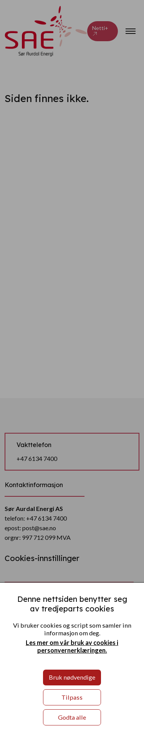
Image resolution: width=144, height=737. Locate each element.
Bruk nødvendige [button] (72, 677)
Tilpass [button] (72, 697)
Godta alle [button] (72, 717)
